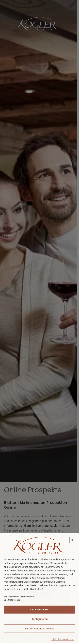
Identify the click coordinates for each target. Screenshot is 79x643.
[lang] (72, 554)
